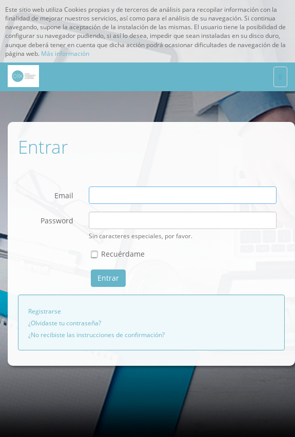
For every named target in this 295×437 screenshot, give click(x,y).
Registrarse (44, 311)
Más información (65, 53)
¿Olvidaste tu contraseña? (64, 323)
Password (57, 220)
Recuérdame (118, 254)
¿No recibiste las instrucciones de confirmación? (96, 334)
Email (63, 195)
